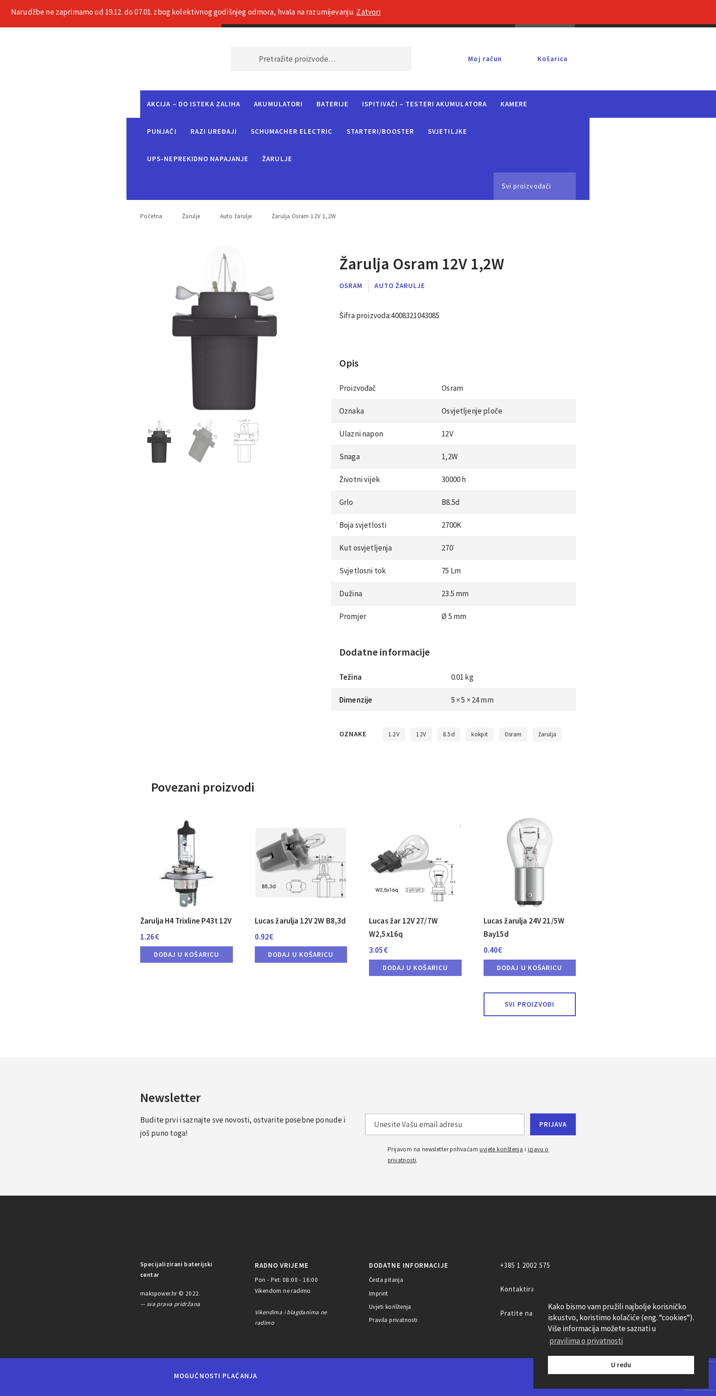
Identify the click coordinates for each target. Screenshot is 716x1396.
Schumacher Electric (292, 131)
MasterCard (280, 1376)
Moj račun (485, 58)
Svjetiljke (447, 131)
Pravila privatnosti (393, 1320)
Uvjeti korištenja (390, 1307)
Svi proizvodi (529, 1004)
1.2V (394, 734)
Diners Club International (387, 1375)
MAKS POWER (171, 58)
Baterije (332, 104)
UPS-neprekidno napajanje (197, 158)
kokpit (479, 734)
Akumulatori (278, 104)
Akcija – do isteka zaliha (193, 104)
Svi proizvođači (526, 186)
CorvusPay (520, 1376)
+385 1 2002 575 (525, 1265)
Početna (151, 216)
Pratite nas (518, 1313)
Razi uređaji (213, 131)
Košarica (552, 58)
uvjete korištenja (501, 1149)
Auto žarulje (236, 216)
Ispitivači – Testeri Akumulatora (424, 104)
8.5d (449, 734)
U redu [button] (621, 1364)
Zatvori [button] (368, 12)
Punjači (162, 131)
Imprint (378, 1293)
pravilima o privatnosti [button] (586, 1341)
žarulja (547, 734)
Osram (351, 285)
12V (421, 734)
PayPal (469, 1376)
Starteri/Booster (380, 131)
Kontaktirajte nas (529, 1289)
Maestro (311, 1376)
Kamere (514, 104)
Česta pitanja (386, 1280)
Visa (344, 1376)
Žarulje (277, 158)
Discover (429, 1376)
